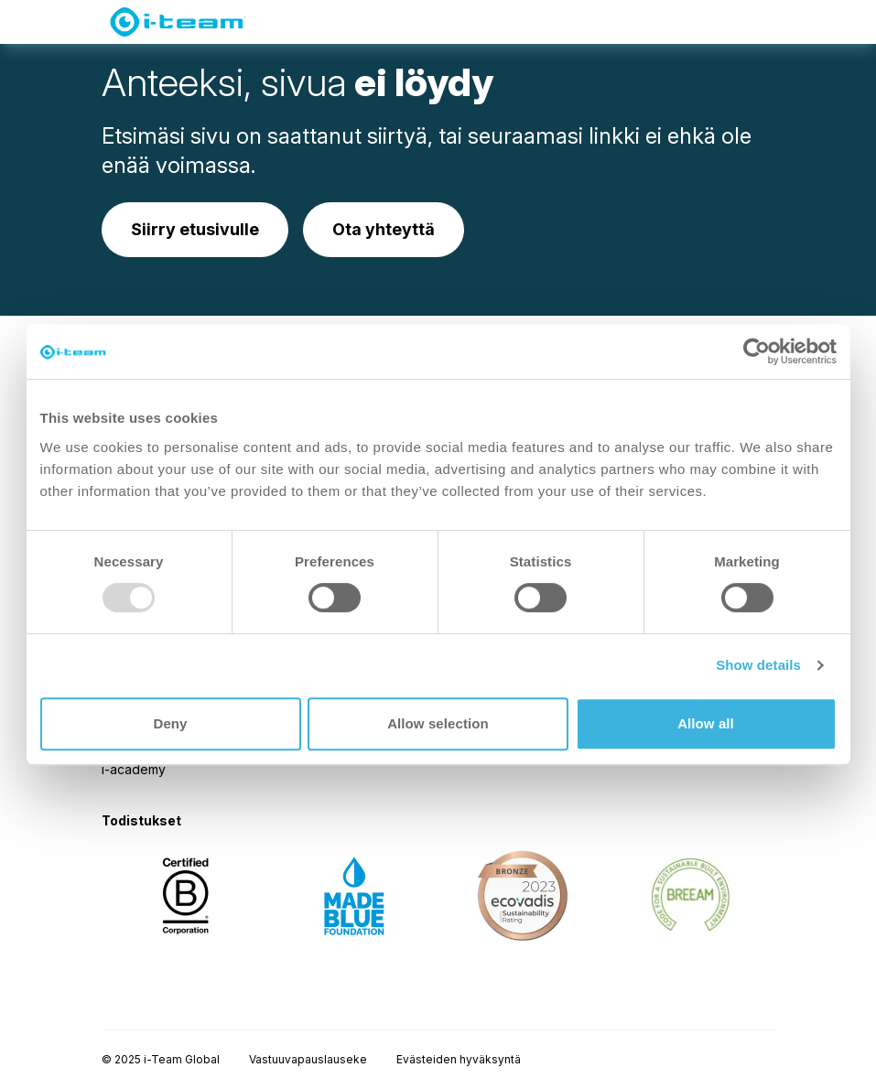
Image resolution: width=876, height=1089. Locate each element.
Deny (170, 723)
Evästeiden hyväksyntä (458, 1059)
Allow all (705, 723)
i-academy (134, 769)
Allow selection (438, 723)
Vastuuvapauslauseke (308, 1059)
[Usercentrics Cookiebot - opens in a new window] (756, 351)
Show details (758, 665)
